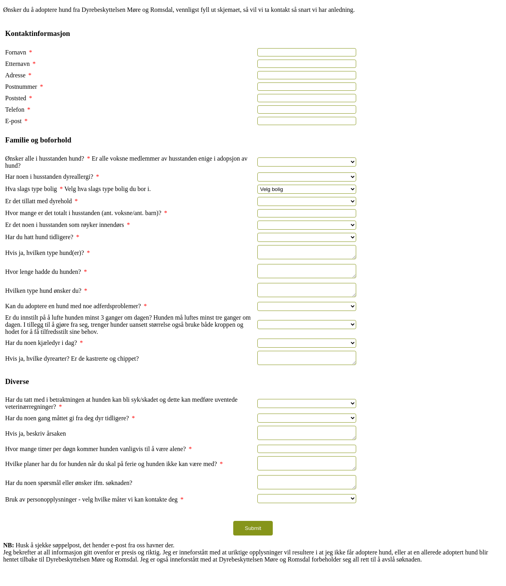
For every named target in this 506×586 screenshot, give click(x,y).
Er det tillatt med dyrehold (41, 201)
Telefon (17, 109)
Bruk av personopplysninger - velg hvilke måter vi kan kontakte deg (94, 516)
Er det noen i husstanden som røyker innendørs (67, 224)
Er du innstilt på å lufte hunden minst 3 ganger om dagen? (79, 324)
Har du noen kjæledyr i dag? (44, 349)
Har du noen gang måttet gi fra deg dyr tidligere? (70, 427)
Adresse (18, 75)
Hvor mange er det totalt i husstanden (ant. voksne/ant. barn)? (86, 213)
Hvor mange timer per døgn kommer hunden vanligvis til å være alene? (98, 460)
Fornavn (18, 52)
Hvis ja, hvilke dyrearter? (38, 366)
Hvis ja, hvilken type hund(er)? (47, 254)
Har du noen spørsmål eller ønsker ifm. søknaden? (68, 498)
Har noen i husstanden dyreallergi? (52, 176)
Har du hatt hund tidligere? (42, 237)
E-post (16, 121)
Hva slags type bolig (34, 188)
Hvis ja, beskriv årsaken (35, 444)
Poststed (18, 98)
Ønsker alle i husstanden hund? (47, 158)
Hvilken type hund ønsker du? (46, 296)
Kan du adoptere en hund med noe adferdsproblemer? (76, 313)
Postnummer (24, 86)
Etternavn (20, 63)
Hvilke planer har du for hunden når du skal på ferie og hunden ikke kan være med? (114, 477)
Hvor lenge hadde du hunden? (46, 275)
